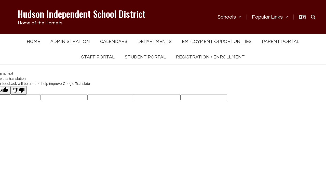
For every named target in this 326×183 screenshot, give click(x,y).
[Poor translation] (18, 90)
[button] (229, 17)
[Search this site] (313, 17)
